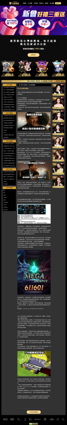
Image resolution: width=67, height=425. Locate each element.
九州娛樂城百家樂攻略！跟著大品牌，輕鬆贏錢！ (9, 160)
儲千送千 (58, 3)
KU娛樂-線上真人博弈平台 (8, 97)
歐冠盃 (46, 3)
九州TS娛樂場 (9, 113)
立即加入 (33, 55)
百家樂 (24, 3)
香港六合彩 (5, 209)
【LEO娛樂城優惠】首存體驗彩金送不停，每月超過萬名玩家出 (9, 107)
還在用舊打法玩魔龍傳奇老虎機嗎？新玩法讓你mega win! (8, 163)
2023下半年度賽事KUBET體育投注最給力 (9, 94)
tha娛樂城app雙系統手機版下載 (8, 104)
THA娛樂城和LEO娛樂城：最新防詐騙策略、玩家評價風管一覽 (9, 158)
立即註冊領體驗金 (33, 412)
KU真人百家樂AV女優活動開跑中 (9, 92)
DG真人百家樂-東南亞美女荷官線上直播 (9, 120)
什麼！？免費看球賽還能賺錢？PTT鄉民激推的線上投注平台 (8, 89)
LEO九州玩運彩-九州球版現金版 (9, 87)
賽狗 (4, 190)
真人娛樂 (52, 3)
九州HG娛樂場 (9, 141)
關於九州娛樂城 (31, 81)
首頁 (19, 84)
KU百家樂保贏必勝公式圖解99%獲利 (9, 143)
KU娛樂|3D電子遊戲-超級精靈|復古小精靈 (9, 171)
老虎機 (33, 226)
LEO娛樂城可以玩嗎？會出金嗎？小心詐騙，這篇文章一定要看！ (9, 115)
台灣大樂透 (5, 207)
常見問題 (50, 81)
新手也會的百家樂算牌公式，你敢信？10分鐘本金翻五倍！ (9, 155)
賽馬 (4, 192)
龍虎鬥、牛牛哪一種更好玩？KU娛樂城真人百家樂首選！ (9, 176)
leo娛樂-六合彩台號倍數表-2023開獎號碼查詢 (9, 99)
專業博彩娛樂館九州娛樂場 (8, 127)
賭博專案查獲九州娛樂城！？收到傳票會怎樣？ (9, 118)
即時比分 (41, 3)
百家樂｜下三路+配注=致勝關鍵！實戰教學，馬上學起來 (9, 151)
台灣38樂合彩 (5, 202)
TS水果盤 (5, 130)
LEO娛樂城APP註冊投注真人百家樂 (9, 125)
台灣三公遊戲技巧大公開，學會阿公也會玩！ (9, 165)
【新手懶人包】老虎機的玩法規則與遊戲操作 (9, 179)
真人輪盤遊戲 (44, 81)
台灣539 (4, 204)
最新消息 (38, 81)
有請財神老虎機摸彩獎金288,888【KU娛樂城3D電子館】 (9, 174)
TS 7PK (4, 132)
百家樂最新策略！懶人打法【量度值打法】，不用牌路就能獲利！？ (9, 146)
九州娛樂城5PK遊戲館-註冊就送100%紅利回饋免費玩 (9, 135)
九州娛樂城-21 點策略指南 (8, 122)
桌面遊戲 (5, 181)
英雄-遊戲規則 (5, 137)
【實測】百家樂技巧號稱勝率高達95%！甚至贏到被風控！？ (9, 153)
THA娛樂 (30, 3)
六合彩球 (36, 3)
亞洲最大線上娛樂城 (32, 152)
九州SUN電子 (9, 169)
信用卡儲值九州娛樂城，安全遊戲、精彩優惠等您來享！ (8, 109)
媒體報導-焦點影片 (60, 81)
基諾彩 (4, 195)
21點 (18, 105)
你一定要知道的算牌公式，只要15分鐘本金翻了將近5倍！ (9, 148)
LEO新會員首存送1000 (27, 386)
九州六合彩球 (9, 187)
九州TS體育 (9, 84)
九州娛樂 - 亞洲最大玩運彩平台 (8, 102)
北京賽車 (5, 197)
